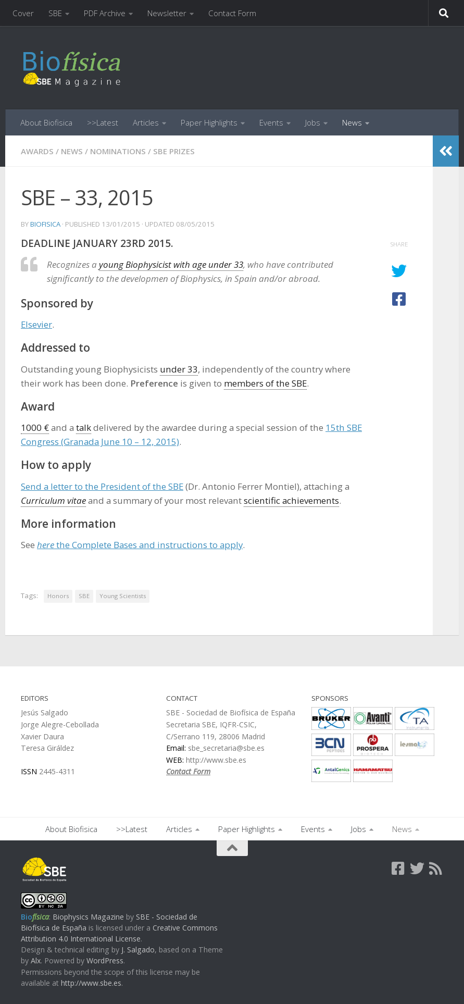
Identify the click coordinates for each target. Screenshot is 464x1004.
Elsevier (36, 324)
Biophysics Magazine (88, 917)
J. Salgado (138, 950)
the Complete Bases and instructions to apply (140, 545)
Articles (146, 122)
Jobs (312, 122)
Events (271, 122)
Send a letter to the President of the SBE (102, 486)
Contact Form (232, 13)
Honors (58, 596)
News (352, 122)
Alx (36, 960)
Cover (23, 13)
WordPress (104, 960)
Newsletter (166, 13)
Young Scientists (122, 596)
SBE (55, 13)
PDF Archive (105, 13)
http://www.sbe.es (91, 983)
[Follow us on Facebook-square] (398, 868)
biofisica (45, 224)
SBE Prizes (174, 151)
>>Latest (102, 122)
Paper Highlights (209, 122)
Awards (37, 151)
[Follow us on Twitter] (417, 868)
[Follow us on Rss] (436, 868)
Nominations (118, 151)
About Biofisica (46, 122)
